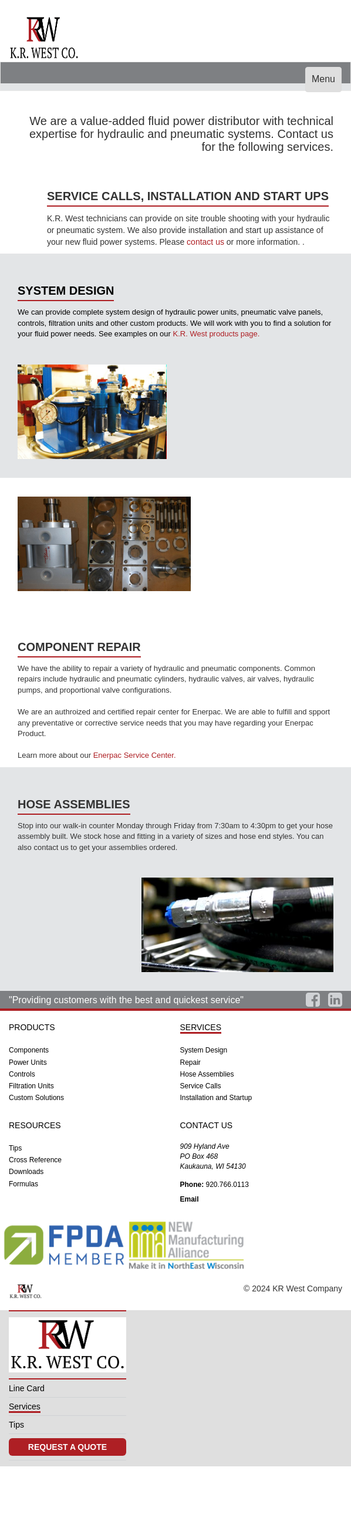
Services (25, 1417)
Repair (190, 1062)
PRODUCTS (32, 1027)
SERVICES (201, 1027)
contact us (205, 242)
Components (29, 1050)
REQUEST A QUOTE (67, 1462)
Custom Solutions (36, 1098)
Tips (15, 1148)
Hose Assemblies (207, 1074)
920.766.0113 (214, 1184)
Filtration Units (31, 1086)
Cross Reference (35, 1160)
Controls (22, 1074)
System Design (204, 1050)
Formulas (23, 1184)
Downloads (26, 1172)
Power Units (28, 1062)
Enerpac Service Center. (134, 755)
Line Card (27, 1396)
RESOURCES (35, 1125)
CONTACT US (206, 1125)
